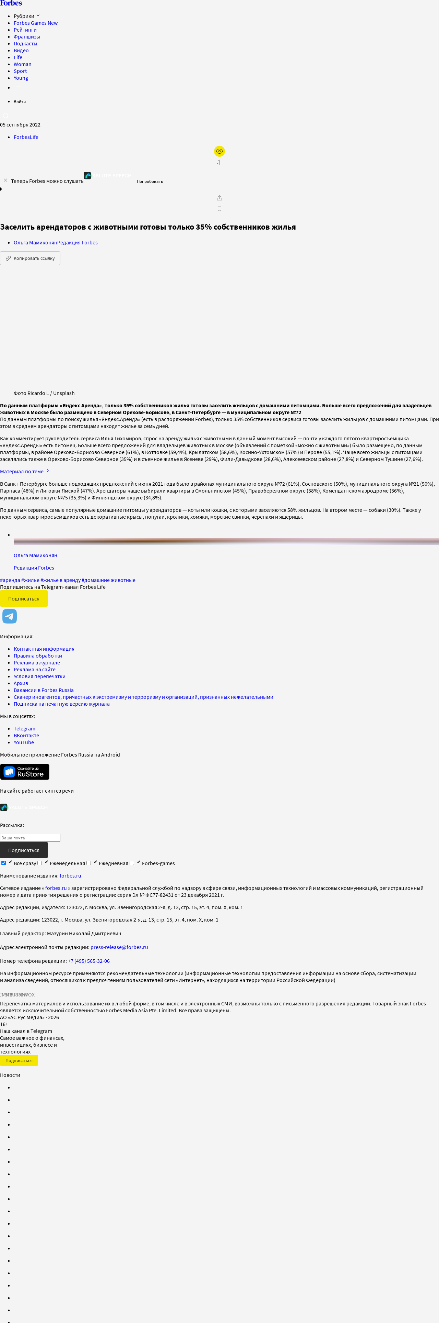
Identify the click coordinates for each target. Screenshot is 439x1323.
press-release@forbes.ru (119, 947)
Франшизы (27, 36)
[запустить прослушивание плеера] (219, 162)
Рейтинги (25, 29)
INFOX (27, 994)
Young (21, 77)
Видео (21, 50)
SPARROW (16, 994)
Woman (23, 63)
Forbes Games (36, 22)
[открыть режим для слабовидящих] (219, 151)
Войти (20, 101)
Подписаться (23, 598)
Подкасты (25, 43)
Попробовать (150, 181)
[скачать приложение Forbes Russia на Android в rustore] (24, 771)
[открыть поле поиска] (5, 115)
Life (18, 57)
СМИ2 (5, 994)
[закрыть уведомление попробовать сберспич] (5, 180)
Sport (20, 70)
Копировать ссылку (30, 258)
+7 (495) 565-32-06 (89, 960)
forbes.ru (70, 875)
